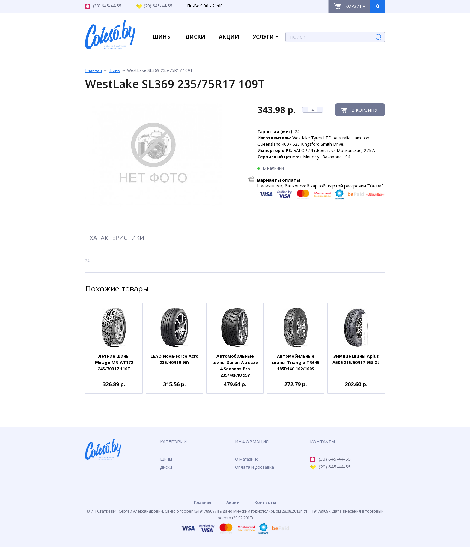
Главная (93, 70)
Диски (166, 467)
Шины (114, 70)
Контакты (265, 502)
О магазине (246, 459)
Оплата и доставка (254, 467)
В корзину (364, 110)
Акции (232, 502)
